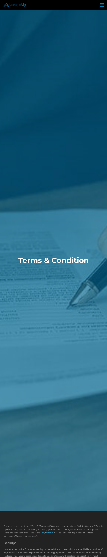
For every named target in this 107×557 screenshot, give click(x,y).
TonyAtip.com (47, 532)
